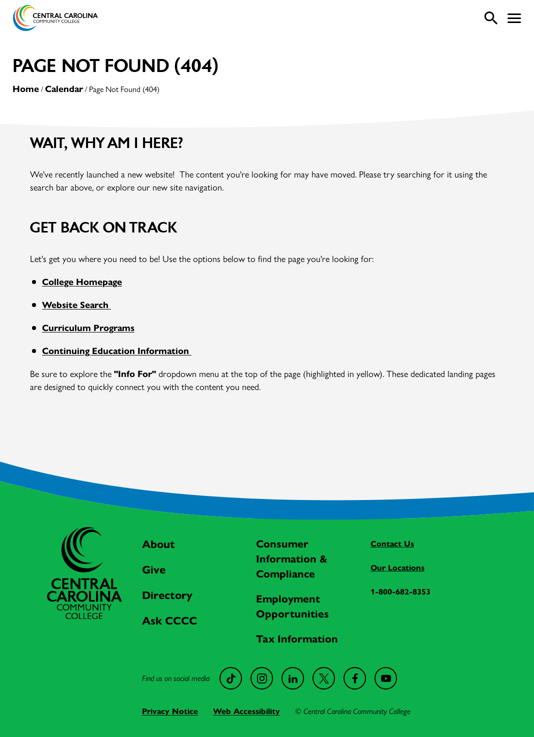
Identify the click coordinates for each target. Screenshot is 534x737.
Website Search (76, 305)
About (158, 544)
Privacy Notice (170, 711)
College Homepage (82, 282)
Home (25, 89)
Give (154, 569)
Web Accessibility (246, 711)
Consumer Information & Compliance (292, 559)
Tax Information (297, 639)
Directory (167, 595)
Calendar (64, 89)
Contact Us (392, 543)
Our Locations (397, 567)
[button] (514, 18)
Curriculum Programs (88, 328)
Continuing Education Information (117, 351)
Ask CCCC (169, 621)
